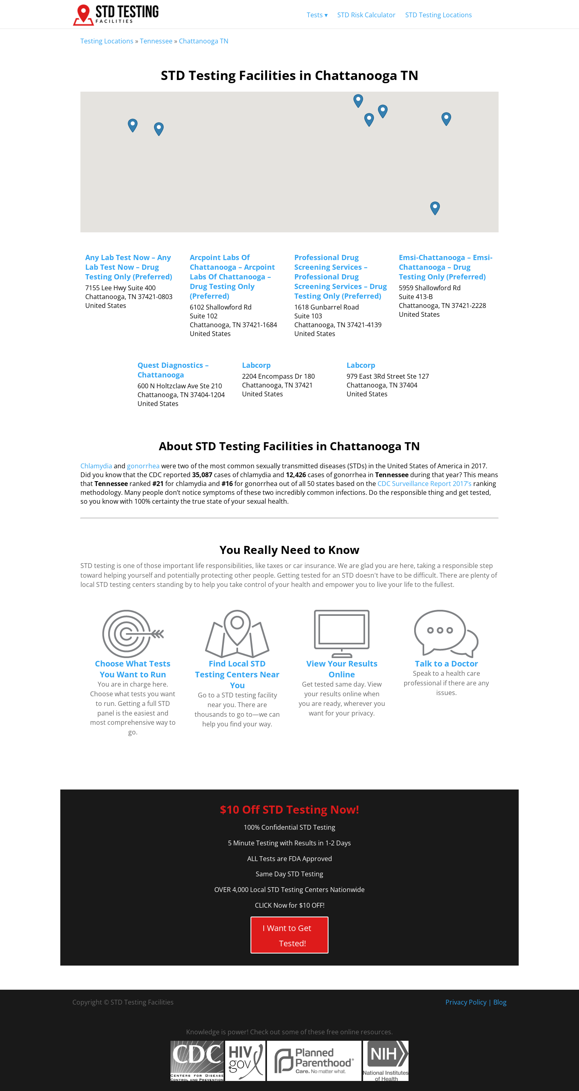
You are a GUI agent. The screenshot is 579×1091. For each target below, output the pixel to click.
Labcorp (256, 365)
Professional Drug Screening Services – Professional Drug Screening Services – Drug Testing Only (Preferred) (340, 276)
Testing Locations (106, 41)
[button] (446, 119)
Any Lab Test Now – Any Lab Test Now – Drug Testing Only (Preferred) (128, 266)
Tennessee (156, 41)
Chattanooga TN (203, 41)
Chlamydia (96, 465)
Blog (500, 1002)
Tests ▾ (317, 14)
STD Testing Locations (438, 14)
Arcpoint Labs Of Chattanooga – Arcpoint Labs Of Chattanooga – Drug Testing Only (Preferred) (232, 276)
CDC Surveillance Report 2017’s (425, 483)
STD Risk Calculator (366, 14)
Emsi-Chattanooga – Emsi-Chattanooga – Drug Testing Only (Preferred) (446, 266)
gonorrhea (143, 465)
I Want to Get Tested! (287, 936)
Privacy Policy (466, 1002)
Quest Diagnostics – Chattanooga (173, 369)
